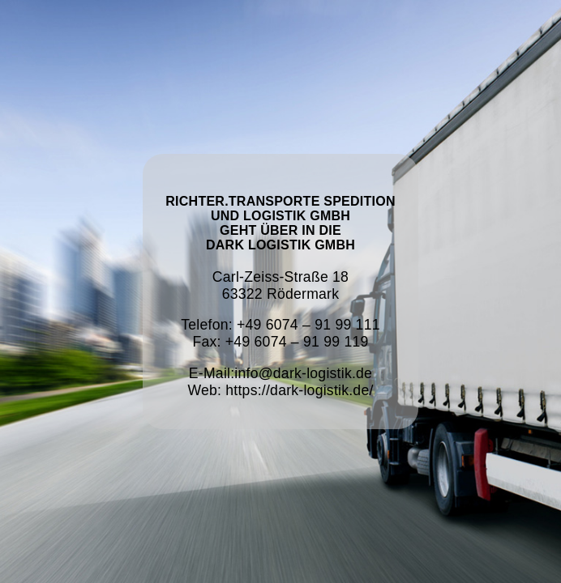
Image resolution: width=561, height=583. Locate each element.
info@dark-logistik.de (303, 373)
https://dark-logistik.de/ (299, 390)
